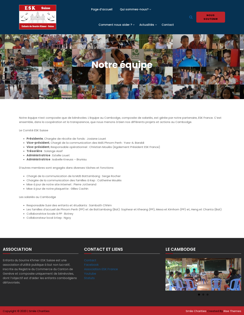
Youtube (90, 273)
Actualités (146, 25)
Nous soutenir (211, 17)
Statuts (89, 278)
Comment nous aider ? (115, 25)
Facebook (91, 265)
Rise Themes (232, 311)
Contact (168, 25)
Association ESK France (101, 269)
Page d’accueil (101, 9)
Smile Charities (196, 311)
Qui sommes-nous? (134, 9)
